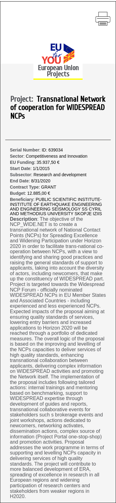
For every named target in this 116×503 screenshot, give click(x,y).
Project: (23, 99)
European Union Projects (58, 71)
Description (23, 219)
